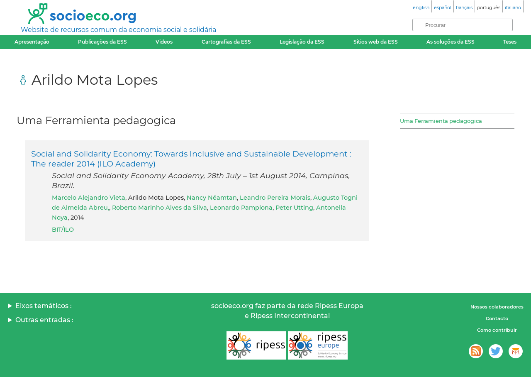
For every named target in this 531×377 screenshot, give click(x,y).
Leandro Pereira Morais (275, 197)
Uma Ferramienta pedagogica (441, 121)
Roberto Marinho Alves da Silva (159, 207)
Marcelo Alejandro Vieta (88, 197)
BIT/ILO (63, 229)
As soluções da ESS (450, 42)
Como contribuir (497, 330)
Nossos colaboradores (497, 307)
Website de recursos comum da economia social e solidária (118, 30)
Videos (164, 42)
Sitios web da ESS (375, 42)
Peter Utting (294, 207)
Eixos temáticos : (43, 306)
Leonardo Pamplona (241, 207)
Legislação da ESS (302, 42)
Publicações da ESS (102, 42)
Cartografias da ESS (226, 42)
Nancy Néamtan (212, 197)
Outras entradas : (44, 320)
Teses (509, 42)
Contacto (497, 318)
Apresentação (32, 42)
